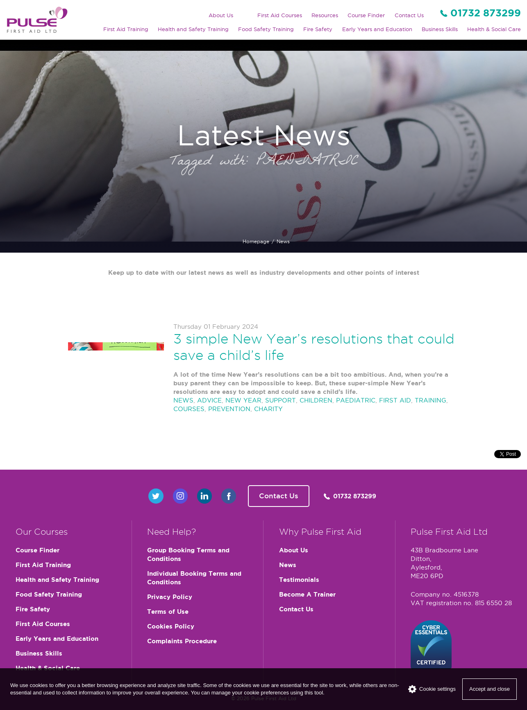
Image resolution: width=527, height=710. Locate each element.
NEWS (183, 400)
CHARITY (268, 408)
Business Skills (440, 29)
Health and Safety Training (193, 29)
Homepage (256, 241)
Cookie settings (432, 689)
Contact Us (409, 15)
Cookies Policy (170, 626)
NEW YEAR (243, 400)
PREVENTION (229, 408)
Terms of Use (168, 611)
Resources (324, 15)
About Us (221, 15)
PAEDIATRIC (355, 400)
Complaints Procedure (182, 641)
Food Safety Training (266, 29)
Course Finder (366, 15)
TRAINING (430, 400)
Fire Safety (317, 29)
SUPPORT (280, 400)
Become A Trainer (307, 594)
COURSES (188, 408)
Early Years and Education (377, 29)
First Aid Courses (279, 15)
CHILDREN (316, 400)
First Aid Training (125, 29)
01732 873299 (485, 12)
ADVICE (209, 400)
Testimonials (299, 579)
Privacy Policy (169, 596)
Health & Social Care (494, 29)
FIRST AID (395, 400)
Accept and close (489, 689)
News (287, 564)
